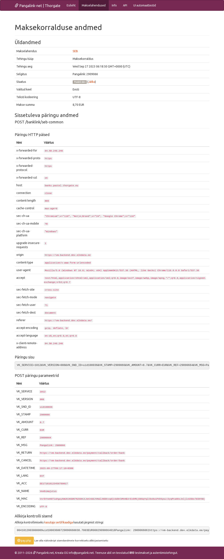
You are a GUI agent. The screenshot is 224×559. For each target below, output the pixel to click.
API (125, 5)
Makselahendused (94, 5)
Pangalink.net (43, 552)
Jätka (91, 81)
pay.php (24, 540)
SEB (75, 51)
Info (114, 5)
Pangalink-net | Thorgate (37, 6)
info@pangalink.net (81, 552)
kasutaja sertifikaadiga (58, 522)
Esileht (71, 5)
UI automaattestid (144, 5)
